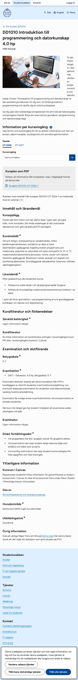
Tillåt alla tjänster (58, 672)
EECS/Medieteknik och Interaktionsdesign (24, 494)
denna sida (47, 536)
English (60, 12)
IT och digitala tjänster (14, 571)
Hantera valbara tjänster (21, 664)
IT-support (8, 637)
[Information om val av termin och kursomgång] (51, 127)
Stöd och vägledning (13, 565)
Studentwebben (21, 2)
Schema (7, 590)
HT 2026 (7, 145)
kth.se (7, 2)
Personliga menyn (12, 607)
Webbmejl (8, 601)
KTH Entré (8, 643)
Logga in (70, 2)
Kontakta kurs (9, 631)
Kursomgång (9, 152)
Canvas (6, 595)
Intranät (37, 2)
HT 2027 (19, 145)
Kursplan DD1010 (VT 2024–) (24, 185)
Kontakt (7, 576)
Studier (6, 559)
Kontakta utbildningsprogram (17, 626)
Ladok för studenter (12, 612)
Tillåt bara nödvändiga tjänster (24, 672)
